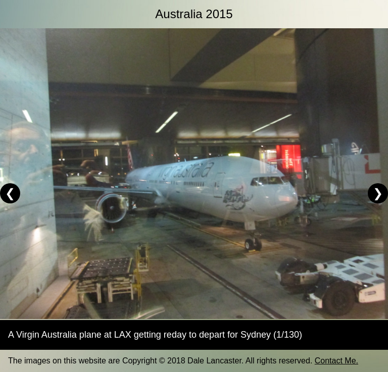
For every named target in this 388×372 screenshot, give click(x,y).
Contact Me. (336, 360)
